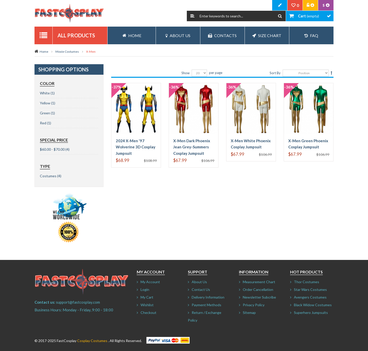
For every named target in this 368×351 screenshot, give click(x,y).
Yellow (45, 103)
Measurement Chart (259, 282)
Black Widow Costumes (313, 305)
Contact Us (201, 289)
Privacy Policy (253, 305)
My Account (150, 282)
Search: (192, 16)
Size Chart (266, 35)
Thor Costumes (306, 282)
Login (145, 289)
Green (45, 113)
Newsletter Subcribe (259, 297)
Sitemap (249, 312)
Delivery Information (208, 297)
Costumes (48, 176)
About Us (177, 35)
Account (310, 5)
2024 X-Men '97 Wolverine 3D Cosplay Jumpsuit (135, 147)
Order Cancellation (258, 289)
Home (44, 51)
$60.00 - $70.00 (52, 149)
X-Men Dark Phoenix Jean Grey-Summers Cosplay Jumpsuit (191, 147)
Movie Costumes (67, 51)
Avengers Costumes (310, 297)
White (45, 93)
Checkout (148, 312)
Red (43, 123)
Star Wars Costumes (310, 289)
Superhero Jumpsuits (311, 312)
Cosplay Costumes (92, 340)
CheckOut (280, 5)
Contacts (222, 35)
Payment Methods (206, 305)
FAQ (311, 35)
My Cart (147, 297)
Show (185, 73)
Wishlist (147, 305)
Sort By (275, 73)
